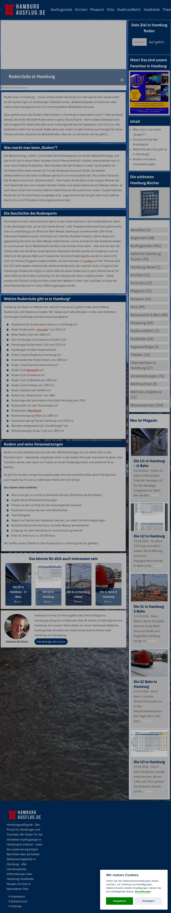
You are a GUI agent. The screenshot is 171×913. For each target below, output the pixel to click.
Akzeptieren (119, 901)
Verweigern (148, 901)
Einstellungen (143, 891)
